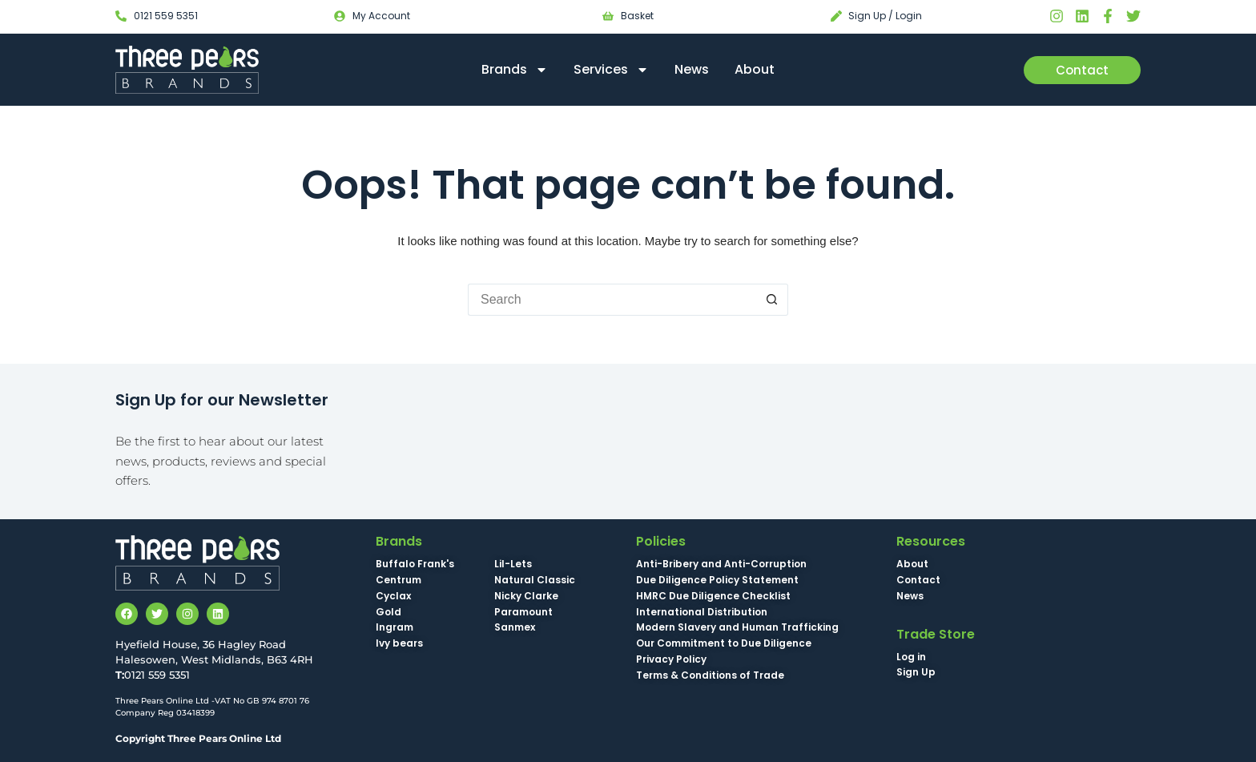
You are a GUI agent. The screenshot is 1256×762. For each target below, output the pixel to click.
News (691, 70)
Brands (514, 70)
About (755, 70)
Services (611, 70)
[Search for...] (612, 300)
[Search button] (772, 300)
